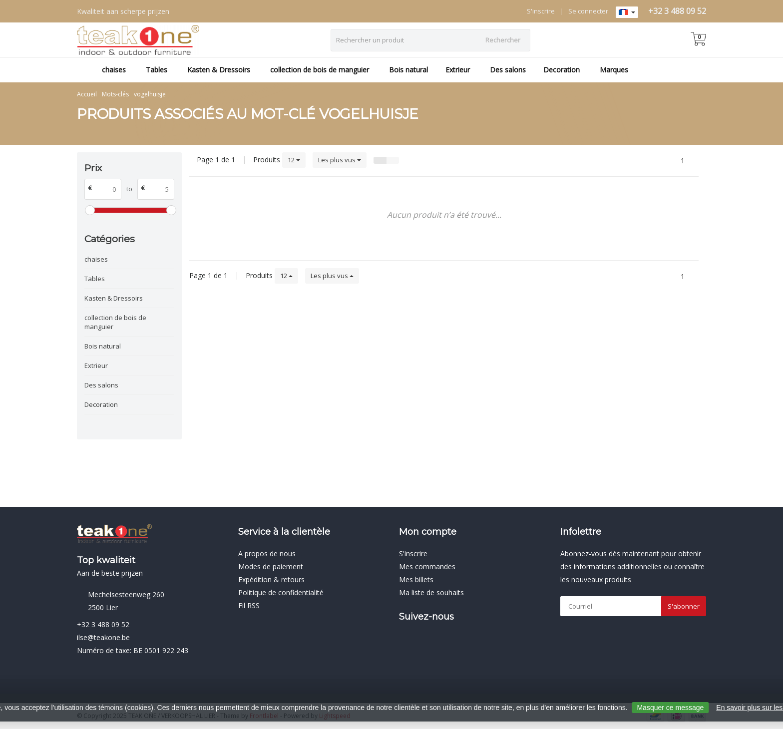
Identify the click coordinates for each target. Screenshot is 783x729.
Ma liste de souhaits (431, 592)
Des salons (508, 69)
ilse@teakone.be (103, 637)
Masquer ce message (670, 708)
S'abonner (684, 606)
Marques (614, 69)
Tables (156, 69)
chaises (114, 69)
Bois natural (408, 69)
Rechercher (502, 39)
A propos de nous (267, 553)
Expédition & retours (271, 579)
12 (294, 159)
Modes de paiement (270, 566)
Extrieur (457, 69)
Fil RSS (249, 605)
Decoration (561, 69)
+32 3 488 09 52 (677, 10)
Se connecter (588, 10)
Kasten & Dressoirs (218, 69)
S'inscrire (541, 10)
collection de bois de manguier (319, 69)
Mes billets (416, 579)
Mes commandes (427, 566)
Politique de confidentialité (281, 592)
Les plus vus (339, 159)
